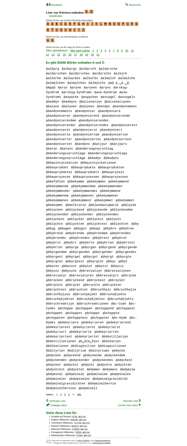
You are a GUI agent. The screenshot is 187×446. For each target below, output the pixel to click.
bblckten (74, 223)
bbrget (72, 255)
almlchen (55, 82)
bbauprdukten (111, 166)
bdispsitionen (112, 345)
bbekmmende (57, 185)
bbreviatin (90, 269)
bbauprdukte (83, 166)
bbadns (111, 157)
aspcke (71, 96)
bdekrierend (118, 321)
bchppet (54, 312)
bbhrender (56, 237)
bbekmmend (118, 180)
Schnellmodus (55, 16)
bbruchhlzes (58, 293)
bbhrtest (125, 241)
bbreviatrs (107, 274)
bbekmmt (54, 204)
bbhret (119, 237)
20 (92, 53)
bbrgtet (95, 260)
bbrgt (107, 255)
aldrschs (101, 72)
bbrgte (123, 255)
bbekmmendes (85, 190)
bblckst (95, 218)
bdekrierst (109, 326)
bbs (111, 260)
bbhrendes (79, 237)
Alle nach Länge (80, 49)
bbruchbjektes (91, 298)
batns (66, 147)
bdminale (74, 373)
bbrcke (128, 274)
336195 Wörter (79, 418)
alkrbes (72, 77)
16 (69, 53)
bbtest (69, 265)
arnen (90, 86)
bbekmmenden (110, 185)
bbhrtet (54, 246)
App (50, 86)
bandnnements (59, 110)
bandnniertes (88, 138)
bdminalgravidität (110, 378)
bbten (52, 265)
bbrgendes (126, 251)
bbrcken (54, 279)
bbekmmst (125, 199)
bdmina (127, 368)
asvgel (108, 96)
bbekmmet (103, 199)
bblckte (54, 223)
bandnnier (85, 110)
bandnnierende (116, 114)
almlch (108, 77)
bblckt (113, 218)
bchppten (55, 316)
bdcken (53, 354)
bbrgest (54, 255)
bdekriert (56, 331)
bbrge (72, 246)
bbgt (95, 227)
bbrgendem (56, 251)
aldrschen (56, 72)
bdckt (87, 363)
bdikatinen (57, 345)
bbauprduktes (59, 171)
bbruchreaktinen (93, 302)
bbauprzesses (115, 176)
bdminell (87, 387)
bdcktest (55, 368)
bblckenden (57, 213)
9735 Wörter (79, 415)
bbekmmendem (83, 185)
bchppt (92, 312)
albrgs (69, 68)
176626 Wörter (80, 427)
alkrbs (90, 77)
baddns (69, 100)
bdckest (124, 359)
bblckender (82, 213)
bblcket (75, 218)
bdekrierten (106, 331)
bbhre (109, 227)
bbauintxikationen (98, 161)
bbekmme (75, 180)
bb (135, 223)
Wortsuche (133, 5)
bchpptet (99, 316)
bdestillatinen (61, 340)
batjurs (118, 143)
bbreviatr (56, 274)
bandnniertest (118, 138)
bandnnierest (124, 124)
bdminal (54, 373)
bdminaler (56, 378)
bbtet (85, 265)
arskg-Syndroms (77, 91)
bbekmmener (107, 194)
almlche (126, 77)
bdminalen (120, 373)
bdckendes (102, 359)
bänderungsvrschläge (65, 157)
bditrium (76, 349)
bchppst (73, 312)
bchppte (110, 312)
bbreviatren (81, 274)
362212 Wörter (79, 424)
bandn (103, 105)
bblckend (74, 208)
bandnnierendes (93, 124)
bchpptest (77, 316)
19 (86, 53)
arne (75, 86)
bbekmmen (96, 180)
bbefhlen (55, 180)
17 (75, 53)
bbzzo (52, 269)
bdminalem (97, 373)
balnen (69, 105)
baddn (52, 100)
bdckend (72, 354)
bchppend (104, 307)
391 (79, 393)
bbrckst (54, 284)
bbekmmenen (82, 194)
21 (97, 53)
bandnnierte (58, 133)
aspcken (89, 96)
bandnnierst (85, 129)
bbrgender (102, 251)
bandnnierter (59, 138)
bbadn (94, 157)
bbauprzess (113, 171)
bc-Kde (119, 316)
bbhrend (54, 232)
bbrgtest (74, 260)
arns (105, 86)
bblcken (54, 208)
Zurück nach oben (129, 404)
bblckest (55, 218)
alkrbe (53, 77)
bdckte (104, 363)
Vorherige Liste (55, 399)
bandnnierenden (93, 119)
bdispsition (83, 345)
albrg (52, 68)
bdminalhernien (61, 387)
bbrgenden (79, 251)
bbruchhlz (100, 288)
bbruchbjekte (113, 293)
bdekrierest (58, 326)
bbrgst (90, 255)
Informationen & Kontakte (101, 442)
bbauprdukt (57, 166)
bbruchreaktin (60, 302)
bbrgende (127, 246)
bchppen (83, 307)
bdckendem (114, 354)
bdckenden (56, 359)
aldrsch (87, 68)
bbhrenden (120, 232)
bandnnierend (86, 114)
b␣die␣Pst (88, 340)
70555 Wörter (82, 431)
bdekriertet (87, 335)
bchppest (125, 307)
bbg (50, 227)
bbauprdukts (87, 171)
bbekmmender (58, 190)
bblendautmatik (104, 204)
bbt (123, 260)
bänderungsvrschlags (107, 152)
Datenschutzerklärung (102, 439)
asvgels (126, 96)
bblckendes (107, 213)
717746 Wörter (82, 421)
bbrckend (74, 279)
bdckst (71, 363)
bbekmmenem (57, 194)
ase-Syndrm (105, 91)
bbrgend (107, 246)
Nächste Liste (132, 399)
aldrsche (108, 68)
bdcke (118, 349)
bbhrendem (97, 232)
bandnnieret (58, 129)
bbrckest (96, 279)
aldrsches (79, 72)
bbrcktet (78, 288)
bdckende (92, 354)
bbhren (126, 227)
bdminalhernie (102, 382)
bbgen (64, 227)
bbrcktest (56, 288)
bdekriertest (59, 335)
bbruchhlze (125, 288)
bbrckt (72, 284)
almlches (76, 82)
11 (132, 49)
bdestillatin (115, 335)
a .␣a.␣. (119, 82)
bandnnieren (58, 114)
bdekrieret (84, 326)
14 (58, 53)
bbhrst (53, 241)
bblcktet (119, 223)
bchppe (65, 307)
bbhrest (100, 237)
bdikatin (111, 340)
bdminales (79, 378)
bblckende (97, 208)
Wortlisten (54, 5)
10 (126, 49)
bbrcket (116, 279)
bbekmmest (81, 199)
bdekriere (68, 321)
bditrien (55, 349)
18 (81, 53)
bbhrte (86, 241)
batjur (99, 143)
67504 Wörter (83, 434)
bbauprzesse (58, 176)
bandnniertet (59, 143)
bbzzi (117, 265)
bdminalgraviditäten (65, 382)
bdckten (123, 363)
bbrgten (54, 260)
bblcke (128, 204)
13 (53, 53)
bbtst (101, 265)
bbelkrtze (75, 204)
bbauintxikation (62, 161)
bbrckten (111, 284)
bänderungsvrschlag (94, 147)
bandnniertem (86, 133)
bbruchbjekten (60, 298)
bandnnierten (115, 133)
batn (51, 147)
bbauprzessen (86, 176)
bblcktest (97, 223)
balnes (86, 105)
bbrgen (88, 246)
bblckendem (121, 208)
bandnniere (109, 110)
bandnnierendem (61, 119)
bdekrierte (80, 331)
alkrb (120, 72)
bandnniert (111, 129)
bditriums (99, 349)
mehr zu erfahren (84, 439)
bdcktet (75, 368)
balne (52, 105)
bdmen (93, 368)
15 (64, 53)
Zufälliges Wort (56, 404)
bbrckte (91, 284)
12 (47, 53)
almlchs (97, 82)
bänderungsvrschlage (65, 152)
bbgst (80, 227)
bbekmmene (110, 190)
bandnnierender (61, 124)
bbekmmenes (57, 199)
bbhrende (74, 232)
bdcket (53, 363)
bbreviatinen (117, 269)
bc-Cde (118, 302)
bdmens (109, 368)
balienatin (90, 100)
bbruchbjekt (85, 293)
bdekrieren (92, 321)
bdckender (79, 359)
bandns (82, 143)
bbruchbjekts (120, 298)
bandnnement (125, 105)
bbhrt (70, 241)
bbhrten (105, 241)
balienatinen (117, 100)
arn (62, 86)
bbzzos (69, 269)
